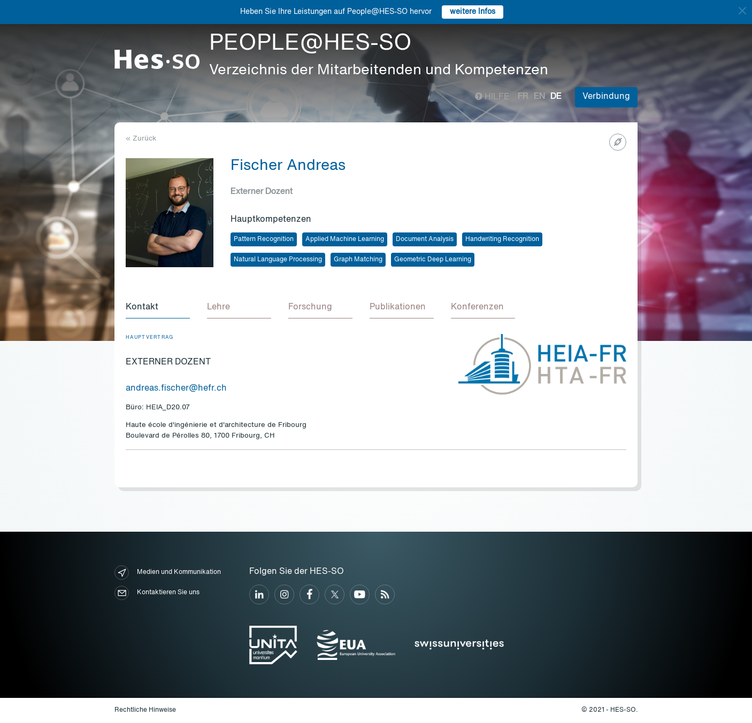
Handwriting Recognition (502, 239)
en (539, 96)
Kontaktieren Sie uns (156, 593)
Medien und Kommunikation (167, 572)
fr (523, 96)
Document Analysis (425, 239)
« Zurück (141, 138)
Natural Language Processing (278, 259)
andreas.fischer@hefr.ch (176, 388)
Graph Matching (358, 259)
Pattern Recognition (264, 239)
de (556, 96)
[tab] (158, 308)
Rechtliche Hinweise (145, 710)
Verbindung (606, 96)
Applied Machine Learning (344, 239)
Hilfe (492, 97)
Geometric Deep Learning (432, 259)
